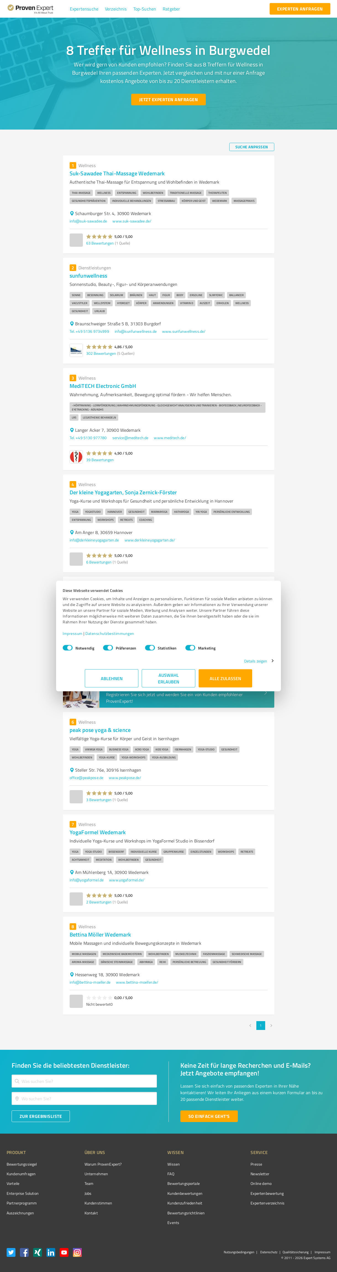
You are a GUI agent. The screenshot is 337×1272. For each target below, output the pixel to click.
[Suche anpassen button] (251, 147)
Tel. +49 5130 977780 (88, 437)
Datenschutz (268, 1252)
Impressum (95, 636)
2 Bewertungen (99, 902)
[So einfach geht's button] (209, 1116)
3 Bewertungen (99, 799)
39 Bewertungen (100, 459)
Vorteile (13, 1183)
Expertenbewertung (236, 1193)
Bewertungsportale (163, 1183)
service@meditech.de (130, 437)
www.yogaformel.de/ (126, 879)
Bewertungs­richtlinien (165, 1212)
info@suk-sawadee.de (88, 221)
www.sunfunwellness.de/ (184, 331)
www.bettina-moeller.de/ (137, 982)
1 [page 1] (260, 1025)
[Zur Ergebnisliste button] (41, 1116)
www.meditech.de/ (170, 437)
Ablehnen (112, 681)
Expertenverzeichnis (237, 1203)
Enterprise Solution (23, 1193)
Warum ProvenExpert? (92, 1164)
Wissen (153, 1164)
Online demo (230, 1183)
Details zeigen (233, 663)
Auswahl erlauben (168, 681)
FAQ (150, 1173)
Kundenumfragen (21, 1173)
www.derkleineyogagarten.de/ (150, 540)
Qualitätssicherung (296, 1252)
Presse (225, 1164)
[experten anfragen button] (300, 9)
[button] (84, 9)
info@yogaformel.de (87, 879)
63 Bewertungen (100, 243)
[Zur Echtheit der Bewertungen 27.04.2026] (309, 1213)
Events (153, 1222)
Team (78, 1183)
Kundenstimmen (88, 1203)
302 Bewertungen (101, 353)
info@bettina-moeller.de (90, 982)
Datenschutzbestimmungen (131, 636)
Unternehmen (86, 1173)
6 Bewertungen (99, 562)
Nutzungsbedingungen (239, 1252)
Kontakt (80, 1212)
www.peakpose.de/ (125, 777)
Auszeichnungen (20, 1212)
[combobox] (84, 1081)
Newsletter (229, 1173)
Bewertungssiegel (22, 1164)
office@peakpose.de (87, 777)
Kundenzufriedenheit (164, 1203)
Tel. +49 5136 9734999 (89, 331)
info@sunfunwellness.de (136, 331)
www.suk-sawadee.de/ (131, 221)
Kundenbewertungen (164, 1193)
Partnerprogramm (22, 1203)
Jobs (77, 1193)
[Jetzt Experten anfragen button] (168, 99)
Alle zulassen (225, 681)
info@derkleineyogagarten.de (94, 540)
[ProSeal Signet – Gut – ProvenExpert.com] (309, 1174)
